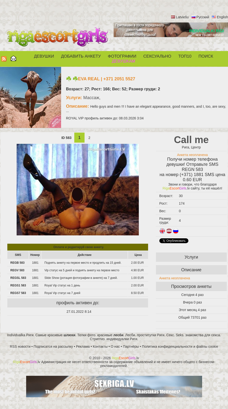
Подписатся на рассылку (53, 346)
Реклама (83, 346)
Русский (202, 17)
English (222, 17)
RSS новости (20, 346)
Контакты (100, 346)
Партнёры (131, 346)
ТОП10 (185, 56)
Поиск (205, 56)
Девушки (44, 56)
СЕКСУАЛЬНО (157, 56)
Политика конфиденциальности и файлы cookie (180, 346)
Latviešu (182, 17)
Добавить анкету (81, 56)
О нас (115, 346)
